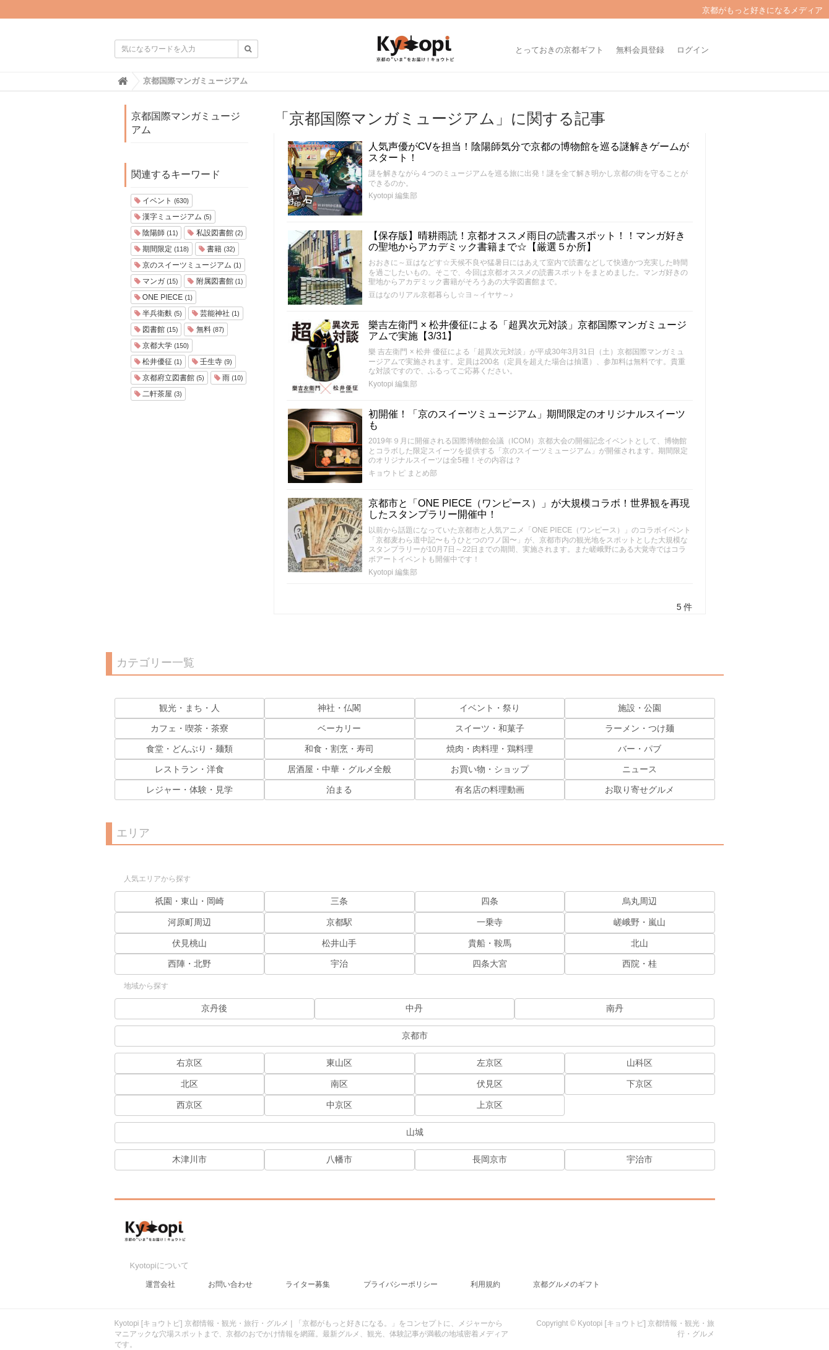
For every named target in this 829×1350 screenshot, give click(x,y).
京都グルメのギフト (566, 1272)
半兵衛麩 (158, 313)
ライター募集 (307, 1272)
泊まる (339, 790)
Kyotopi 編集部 (392, 195)
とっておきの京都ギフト (559, 49)
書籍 (217, 249)
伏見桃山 (189, 943)
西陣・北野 (189, 964)
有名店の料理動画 (489, 790)
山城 (414, 1132)
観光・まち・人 (189, 708)
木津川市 (189, 1159)
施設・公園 (639, 708)
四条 (489, 901)
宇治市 (640, 1159)
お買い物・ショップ (490, 769)
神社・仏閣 (339, 708)
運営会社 (160, 1272)
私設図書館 (215, 233)
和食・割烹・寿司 (339, 749)
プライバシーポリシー (400, 1272)
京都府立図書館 (169, 377)
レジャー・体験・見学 (189, 790)
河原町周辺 (189, 922)
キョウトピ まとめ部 (402, 473)
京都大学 (161, 345)
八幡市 (339, 1159)
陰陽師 (156, 233)
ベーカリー (339, 728)
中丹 (414, 1008)
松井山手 (339, 943)
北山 (639, 943)
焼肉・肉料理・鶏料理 (489, 749)
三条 (339, 901)
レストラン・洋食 (189, 769)
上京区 (490, 1105)
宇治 (339, 964)
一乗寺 (490, 922)
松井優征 (158, 361)
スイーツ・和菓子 (489, 728)
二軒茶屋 (158, 394)
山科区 (640, 1063)
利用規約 (485, 1272)
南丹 (614, 1008)
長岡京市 (489, 1159)
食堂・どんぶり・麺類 (189, 749)
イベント (161, 200)
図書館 (156, 329)
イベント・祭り (489, 708)
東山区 (339, 1063)
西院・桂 (639, 964)
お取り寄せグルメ (639, 790)
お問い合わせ (230, 1272)
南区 (339, 1084)
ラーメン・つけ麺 (639, 728)
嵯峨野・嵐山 (640, 922)
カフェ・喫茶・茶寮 (189, 728)
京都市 (415, 1035)
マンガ (156, 281)
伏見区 (490, 1084)
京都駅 (339, 922)
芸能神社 (216, 313)
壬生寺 (212, 361)
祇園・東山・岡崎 (189, 901)
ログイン (693, 49)
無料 (206, 329)
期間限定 (161, 249)
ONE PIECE (163, 297)
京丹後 (214, 1008)
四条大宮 (489, 964)
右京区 (189, 1063)
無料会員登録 (640, 49)
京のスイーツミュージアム (187, 265)
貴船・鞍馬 (489, 943)
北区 (189, 1084)
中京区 (339, 1105)
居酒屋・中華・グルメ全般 (339, 769)
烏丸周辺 (639, 901)
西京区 (189, 1105)
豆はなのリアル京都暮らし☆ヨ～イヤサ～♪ (440, 294)
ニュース (639, 769)
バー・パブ (639, 749)
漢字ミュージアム (173, 216)
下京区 (640, 1084)
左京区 (490, 1063)
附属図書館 (215, 281)
